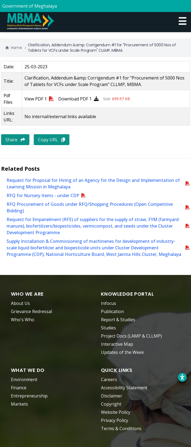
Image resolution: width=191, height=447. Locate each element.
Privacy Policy (114, 420)
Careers (109, 379)
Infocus (108, 303)
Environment (24, 379)
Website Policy (115, 412)
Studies (108, 328)
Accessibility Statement (124, 388)
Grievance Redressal (31, 311)
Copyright (111, 404)
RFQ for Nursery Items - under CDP (43, 195)
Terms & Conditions (121, 428)
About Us (20, 303)
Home (13, 47)
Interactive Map (117, 344)
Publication (112, 311)
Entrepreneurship (29, 396)
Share (15, 140)
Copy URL (51, 140)
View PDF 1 (39, 99)
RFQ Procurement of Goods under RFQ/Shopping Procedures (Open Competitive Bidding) (90, 207)
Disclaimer (111, 396)
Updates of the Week (122, 352)
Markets (19, 404)
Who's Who (22, 320)
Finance (18, 388)
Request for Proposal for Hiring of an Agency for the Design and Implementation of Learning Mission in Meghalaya (93, 183)
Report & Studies (118, 320)
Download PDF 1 (78, 99)
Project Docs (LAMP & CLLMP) (131, 336)
